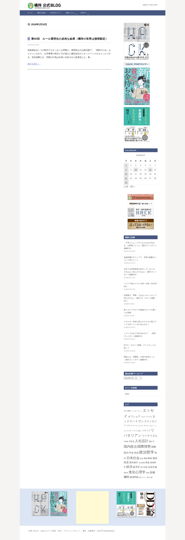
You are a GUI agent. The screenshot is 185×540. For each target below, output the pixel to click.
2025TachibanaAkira (106, 531)
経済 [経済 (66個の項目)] (129, 466)
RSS (59, 531)
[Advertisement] (92, 507)
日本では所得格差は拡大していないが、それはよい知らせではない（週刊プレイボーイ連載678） (140, 272)
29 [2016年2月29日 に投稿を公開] (126, 183)
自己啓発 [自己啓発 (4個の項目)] (144, 467)
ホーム (30, 13)
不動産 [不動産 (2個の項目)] (126, 441)
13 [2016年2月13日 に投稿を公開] (150, 170)
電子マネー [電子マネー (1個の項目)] (142, 477)
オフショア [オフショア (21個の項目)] (134, 416)
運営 (84, 531)
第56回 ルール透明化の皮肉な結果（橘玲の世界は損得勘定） (69, 38)
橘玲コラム (70, 13)
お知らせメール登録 (48, 531)
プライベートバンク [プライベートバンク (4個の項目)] (135, 425)
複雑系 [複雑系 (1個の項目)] (126, 472)
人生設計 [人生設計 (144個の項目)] (141, 441)
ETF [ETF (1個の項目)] (125, 411)
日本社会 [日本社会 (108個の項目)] (132, 458)
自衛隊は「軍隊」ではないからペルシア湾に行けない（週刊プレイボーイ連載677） (140, 298)
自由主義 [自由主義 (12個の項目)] (152, 467)
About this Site (150, 5)
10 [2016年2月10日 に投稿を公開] (136, 170)
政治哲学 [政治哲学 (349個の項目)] (146, 452)
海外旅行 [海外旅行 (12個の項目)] (133, 462)
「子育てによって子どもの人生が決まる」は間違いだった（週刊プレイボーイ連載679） (140, 245)
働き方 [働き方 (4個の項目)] (151, 441)
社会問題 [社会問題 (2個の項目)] (142, 463)
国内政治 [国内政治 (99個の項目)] (130, 446)
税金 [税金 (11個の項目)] (147, 462)
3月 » (132, 186)
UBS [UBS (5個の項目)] (129, 411)
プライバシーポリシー (72, 531)
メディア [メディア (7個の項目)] (146, 430)
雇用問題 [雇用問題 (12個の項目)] (134, 477)
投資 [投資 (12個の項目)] (136, 452)
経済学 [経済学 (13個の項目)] (136, 467)
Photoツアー (55, 13)
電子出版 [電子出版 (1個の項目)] (149, 477)
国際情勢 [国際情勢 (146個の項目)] (144, 446)
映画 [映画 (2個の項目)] (141, 458)
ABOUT (83, 13)
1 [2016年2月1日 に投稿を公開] (126, 165)
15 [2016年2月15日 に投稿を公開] (126, 174)
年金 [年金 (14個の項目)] (131, 452)
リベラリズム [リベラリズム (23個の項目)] (149, 435)
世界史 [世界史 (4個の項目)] (131, 441)
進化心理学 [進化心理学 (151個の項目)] (137, 472)
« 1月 (126, 186)
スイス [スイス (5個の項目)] (149, 417)
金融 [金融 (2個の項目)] (147, 473)
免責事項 (91, 531)
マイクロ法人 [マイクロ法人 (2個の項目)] (136, 431)
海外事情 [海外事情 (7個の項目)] (148, 458)
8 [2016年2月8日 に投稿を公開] (126, 170)
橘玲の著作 (41, 13)
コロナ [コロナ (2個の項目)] (143, 417)
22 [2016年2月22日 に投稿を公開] (126, 178)
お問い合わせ (33, 531)
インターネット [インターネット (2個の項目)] (136, 411)
